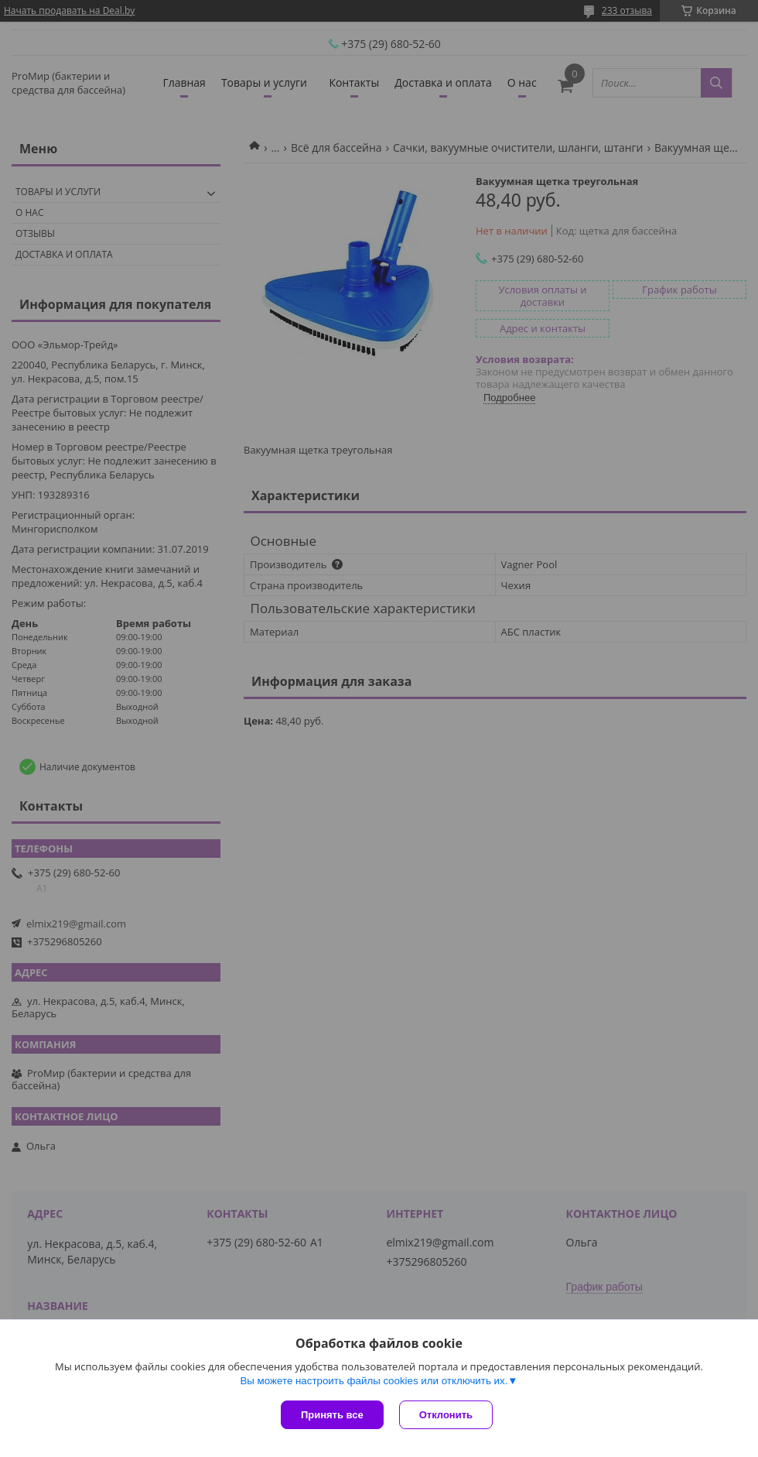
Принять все (332, 1415)
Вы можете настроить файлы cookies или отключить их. (373, 1381)
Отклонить (446, 1415)
